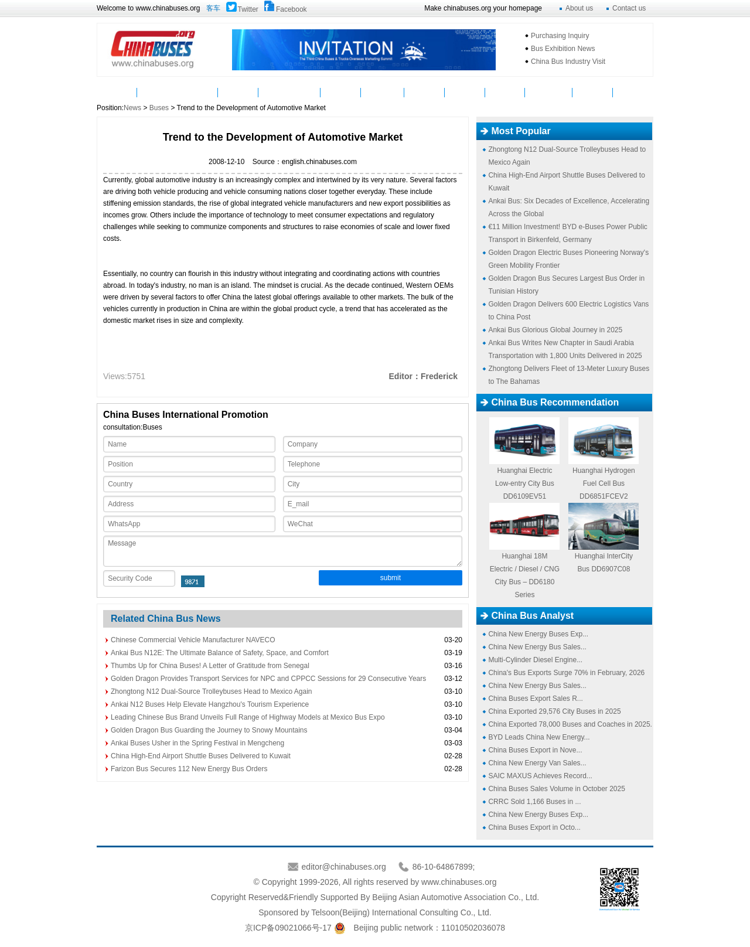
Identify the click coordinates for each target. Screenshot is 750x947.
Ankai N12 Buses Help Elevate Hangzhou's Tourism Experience (210, 704)
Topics (505, 92)
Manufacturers (289, 92)
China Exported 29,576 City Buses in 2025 (554, 711)
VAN (633, 92)
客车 (213, 8)
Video (341, 92)
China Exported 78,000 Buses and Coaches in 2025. (570, 724)
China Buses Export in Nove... (535, 750)
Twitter (248, 9)
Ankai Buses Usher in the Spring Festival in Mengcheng (197, 743)
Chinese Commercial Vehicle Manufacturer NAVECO (193, 640)
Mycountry (549, 92)
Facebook (291, 9)
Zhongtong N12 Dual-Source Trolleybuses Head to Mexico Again (211, 691)
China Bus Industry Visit (568, 61)
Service (424, 92)
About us (579, 8)
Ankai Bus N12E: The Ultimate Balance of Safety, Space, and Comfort (220, 653)
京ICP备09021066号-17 (288, 927)
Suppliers (382, 92)
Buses (197, 92)
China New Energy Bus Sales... (537, 647)
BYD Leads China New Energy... (538, 737)
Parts (238, 92)
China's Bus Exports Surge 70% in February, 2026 (566, 673)
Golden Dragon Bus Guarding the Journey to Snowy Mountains (209, 730)
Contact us (629, 8)
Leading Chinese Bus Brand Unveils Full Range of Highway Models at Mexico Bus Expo (248, 717)
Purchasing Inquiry (560, 36)
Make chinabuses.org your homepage (483, 8)
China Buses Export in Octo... (534, 827)
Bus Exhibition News (563, 49)
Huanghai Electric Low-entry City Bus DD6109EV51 (524, 483)
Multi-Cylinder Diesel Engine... (535, 660)
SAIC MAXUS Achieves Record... (540, 776)
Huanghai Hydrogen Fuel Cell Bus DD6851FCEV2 (603, 483)
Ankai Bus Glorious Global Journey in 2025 (555, 330)
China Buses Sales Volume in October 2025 (556, 789)
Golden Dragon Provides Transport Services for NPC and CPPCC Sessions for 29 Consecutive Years (268, 679)
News (157, 92)
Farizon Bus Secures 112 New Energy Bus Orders (189, 769)
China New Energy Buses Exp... (538, 634)
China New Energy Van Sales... (537, 763)
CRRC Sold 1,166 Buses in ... (534, 802)
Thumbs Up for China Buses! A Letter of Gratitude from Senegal (210, 666)
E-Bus (592, 92)
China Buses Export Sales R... (535, 698)
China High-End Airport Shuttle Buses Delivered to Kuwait (201, 756)
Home (116, 92)
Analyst (465, 92)
